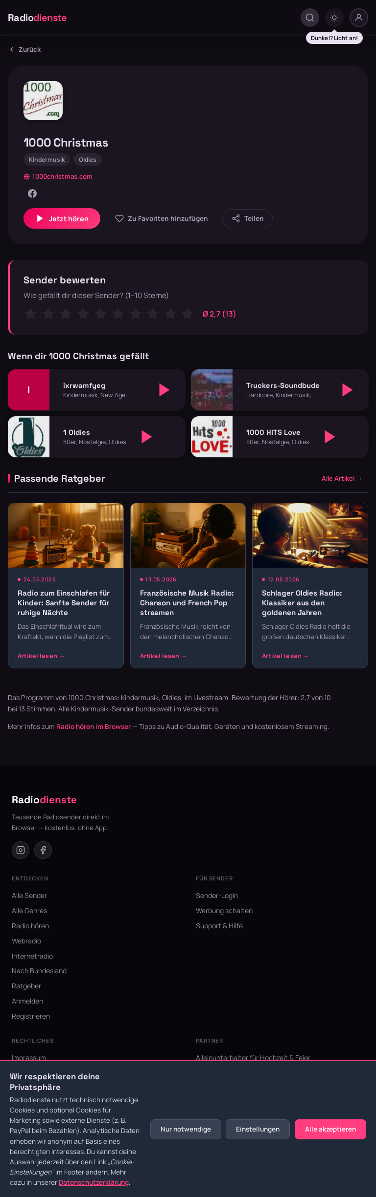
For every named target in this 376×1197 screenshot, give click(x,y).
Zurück (24, 49)
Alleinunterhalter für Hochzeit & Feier (253, 1057)
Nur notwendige (186, 1129)
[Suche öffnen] (310, 17)
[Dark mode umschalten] (334, 17)
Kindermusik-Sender (102, 708)
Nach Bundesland (39, 970)
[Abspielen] (164, 390)
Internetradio (32, 956)
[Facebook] (32, 193)
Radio (37, 17)
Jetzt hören (62, 218)
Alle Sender (29, 895)
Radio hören (30, 925)
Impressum (29, 1057)
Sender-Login (217, 895)
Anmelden (27, 1000)
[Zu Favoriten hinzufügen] (161, 219)
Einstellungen (258, 1129)
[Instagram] (20, 850)
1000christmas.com (58, 176)
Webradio (26, 940)
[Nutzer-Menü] (359, 17)
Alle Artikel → (342, 478)
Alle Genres (29, 910)
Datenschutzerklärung (94, 1182)
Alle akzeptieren (330, 1129)
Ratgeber (26, 985)
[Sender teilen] (247, 218)
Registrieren (31, 1016)
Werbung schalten (224, 910)
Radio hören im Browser (93, 726)
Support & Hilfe (219, 925)
